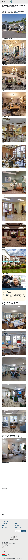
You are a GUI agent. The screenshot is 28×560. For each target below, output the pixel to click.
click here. (17, 12)
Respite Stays (5, 529)
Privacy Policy (12, 539)
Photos (3, 525)
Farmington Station (14, 1)
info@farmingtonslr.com (5, 546)
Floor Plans (4, 527)
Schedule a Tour (18, 527)
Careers (16, 523)
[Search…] (18, 531)
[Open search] (5, 1)
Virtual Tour (4, 523)
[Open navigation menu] (3, 1)
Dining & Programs (6, 521)
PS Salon (6, 294)
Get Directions (17, 521)
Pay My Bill (17, 525)
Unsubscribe (16, 539)
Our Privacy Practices (5, 547)
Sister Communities (6, 532)
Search (23, 531)
